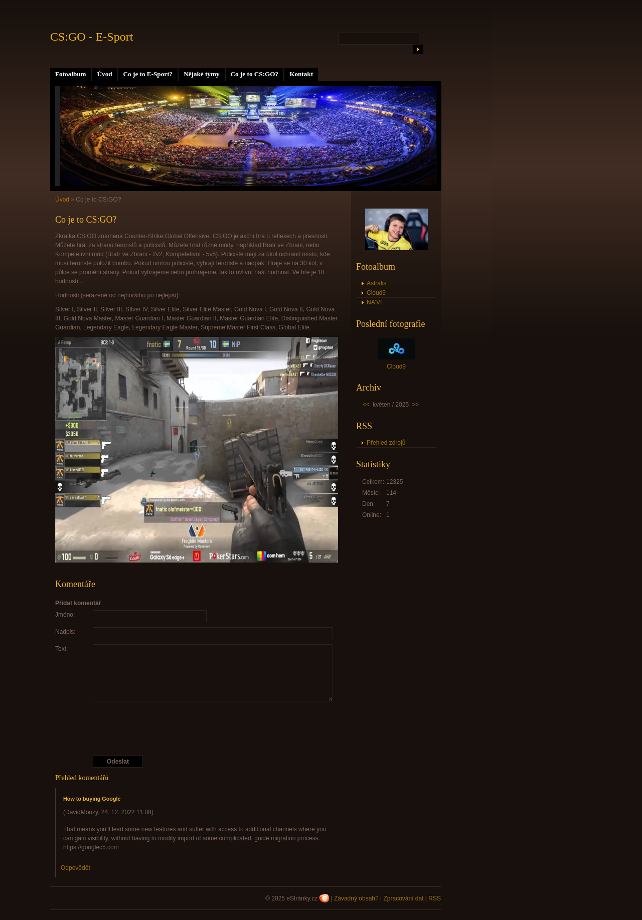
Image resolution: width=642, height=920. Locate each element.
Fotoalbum (70, 74)
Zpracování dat (403, 898)
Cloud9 (376, 292)
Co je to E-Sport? (148, 74)
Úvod (104, 74)
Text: (61, 648)
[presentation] (197, 728)
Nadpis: (65, 631)
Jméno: (65, 614)
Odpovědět (75, 867)
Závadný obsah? (356, 898)
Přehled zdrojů (386, 442)
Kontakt (301, 74)
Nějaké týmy (201, 74)
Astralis (376, 283)
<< (366, 404)
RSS (434, 898)
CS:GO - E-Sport (91, 36)
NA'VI (374, 302)
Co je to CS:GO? (255, 74)
